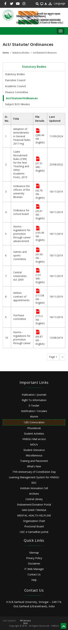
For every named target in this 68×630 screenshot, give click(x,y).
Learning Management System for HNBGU (34, 477)
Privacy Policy (34, 558)
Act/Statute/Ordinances (22, 98)
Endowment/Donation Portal (34, 504)
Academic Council (15, 86)
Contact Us (34, 574)
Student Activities (34, 433)
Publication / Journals (34, 394)
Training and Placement (34, 461)
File (38, 130)
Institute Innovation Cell (34, 488)
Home (6, 52)
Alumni (34, 416)
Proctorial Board (34, 526)
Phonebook (34, 428)
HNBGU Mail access (34, 439)
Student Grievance (34, 450)
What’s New (34, 466)
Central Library (34, 499)
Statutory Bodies (15, 74)
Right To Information (34, 400)
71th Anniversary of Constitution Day (34, 472)
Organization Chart (34, 521)
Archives (34, 493)
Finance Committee (16, 92)
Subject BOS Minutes (17, 104)
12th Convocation (34, 422)
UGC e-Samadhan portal (34, 532)
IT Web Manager (34, 569)
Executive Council (15, 80)
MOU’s (34, 444)
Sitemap (34, 552)
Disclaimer (34, 563)
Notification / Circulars (34, 411)
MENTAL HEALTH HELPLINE (34, 515)
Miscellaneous (34, 455)
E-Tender (34, 405)
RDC (34, 482)
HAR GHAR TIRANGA (34, 510)
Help (34, 580)
